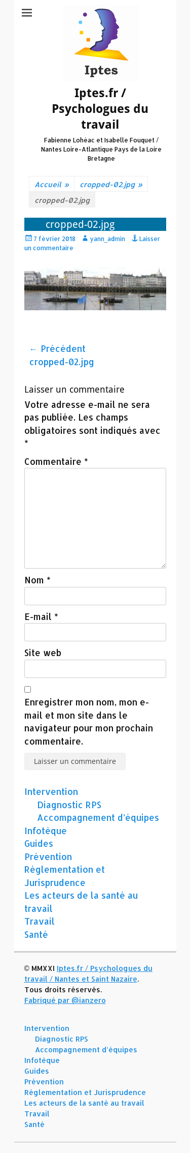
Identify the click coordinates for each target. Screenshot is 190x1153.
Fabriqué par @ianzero (65, 1000)
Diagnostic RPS (69, 804)
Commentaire (56, 461)
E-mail (41, 616)
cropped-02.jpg (111, 184)
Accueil (51, 184)
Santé (36, 934)
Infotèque (45, 830)
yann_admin (108, 239)
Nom (37, 579)
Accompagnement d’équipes (98, 817)
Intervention (51, 791)
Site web (42, 652)
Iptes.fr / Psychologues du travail (100, 109)
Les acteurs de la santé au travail (84, 1103)
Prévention (48, 856)
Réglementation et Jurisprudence (85, 1092)
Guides (38, 843)
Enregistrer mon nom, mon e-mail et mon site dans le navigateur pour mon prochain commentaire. (88, 721)
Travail (39, 921)
